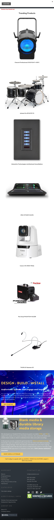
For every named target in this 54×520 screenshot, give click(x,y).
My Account (4, 478)
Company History (5, 511)
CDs (47, 434)
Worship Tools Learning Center (9, 500)
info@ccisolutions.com (33, 474)
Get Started (8, 404)
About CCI (4, 509)
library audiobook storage (41, 441)
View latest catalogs (6, 491)
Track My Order (5, 480)
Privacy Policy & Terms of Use (8, 481)
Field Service (4, 483)
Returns (3, 474)
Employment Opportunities (8, 502)
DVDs (41, 434)
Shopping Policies (6, 476)
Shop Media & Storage (12, 454)
